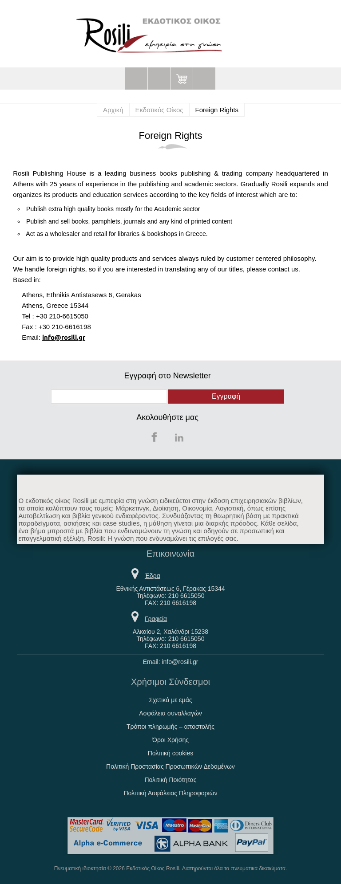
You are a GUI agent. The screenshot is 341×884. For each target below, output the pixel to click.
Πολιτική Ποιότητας (170, 779)
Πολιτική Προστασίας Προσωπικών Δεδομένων (170, 766)
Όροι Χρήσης (170, 739)
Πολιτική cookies (171, 753)
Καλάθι (181, 78)
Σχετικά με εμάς (170, 699)
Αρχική (113, 110)
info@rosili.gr (63, 337)
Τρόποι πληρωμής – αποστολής (170, 726)
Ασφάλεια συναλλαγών (170, 713)
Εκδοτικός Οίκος (159, 110)
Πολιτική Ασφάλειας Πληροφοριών (170, 793)
